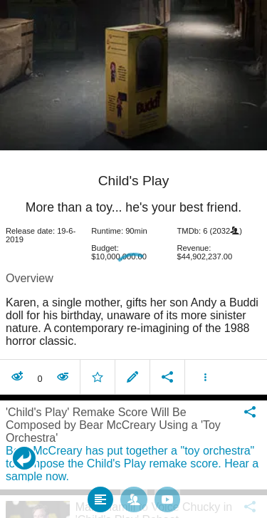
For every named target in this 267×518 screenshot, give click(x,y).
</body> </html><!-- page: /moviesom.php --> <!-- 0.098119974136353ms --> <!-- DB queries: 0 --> (133, 259)
